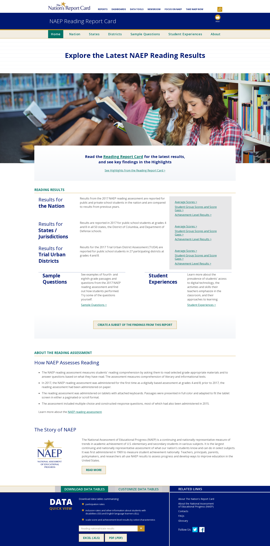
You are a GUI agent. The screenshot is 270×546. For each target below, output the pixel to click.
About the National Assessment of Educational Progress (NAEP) (196, 505)
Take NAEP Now (194, 9)
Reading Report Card (123, 156)
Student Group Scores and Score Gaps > (196, 208)
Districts (115, 34)
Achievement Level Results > (193, 263)
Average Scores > (186, 202)
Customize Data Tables (138, 489)
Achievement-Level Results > (193, 215)
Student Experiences (185, 34)
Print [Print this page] (218, 21)
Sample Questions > (94, 305)
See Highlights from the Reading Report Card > (135, 170)
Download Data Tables (84, 489)
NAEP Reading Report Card (82, 21)
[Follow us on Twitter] (195, 529)
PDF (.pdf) (116, 537)
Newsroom (154, 9)
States (94, 34)
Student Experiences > (201, 305)
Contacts (183, 511)
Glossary (183, 520)
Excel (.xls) (91, 537)
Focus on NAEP (173, 9)
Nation (75, 34)
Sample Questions (145, 34)
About (216, 34)
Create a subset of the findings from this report (135, 325)
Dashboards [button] (119, 9)
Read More (94, 470)
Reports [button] (102, 9)
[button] (219, 10)
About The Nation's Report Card (196, 499)
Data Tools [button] (136, 9)
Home (56, 34)
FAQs (181, 516)
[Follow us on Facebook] (201, 529)
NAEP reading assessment (85, 412)
